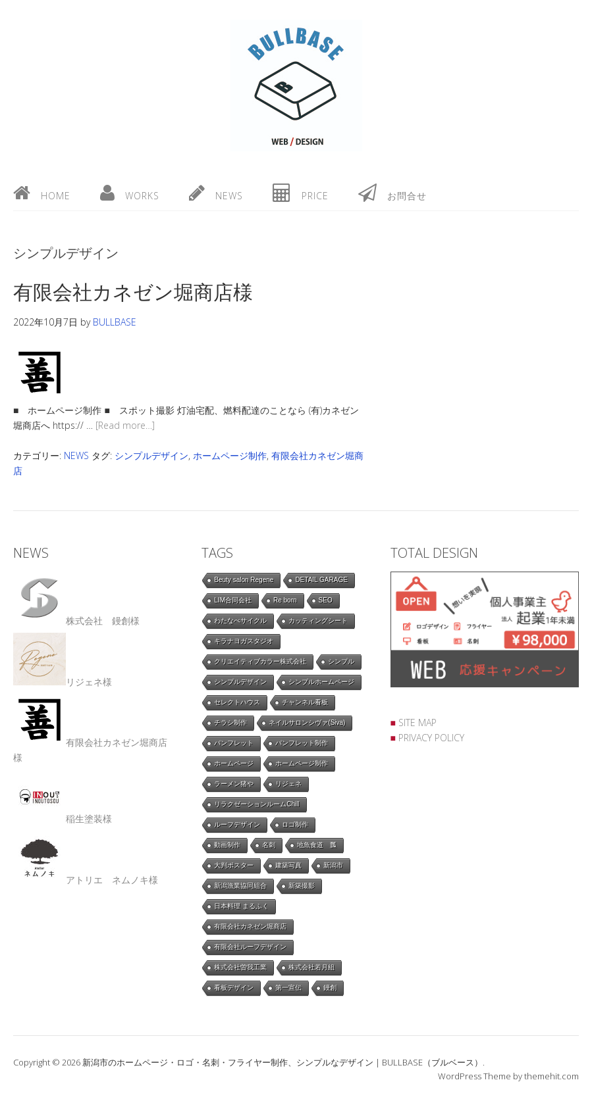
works (129, 193)
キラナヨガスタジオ (243, 641)
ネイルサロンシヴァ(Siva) (307, 722)
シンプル (341, 661)
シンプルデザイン (151, 455)
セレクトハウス (237, 702)
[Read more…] (125, 425)
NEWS (76, 455)
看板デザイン (234, 987)
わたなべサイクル (240, 620)
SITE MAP (417, 722)
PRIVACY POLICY (431, 737)
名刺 (268, 844)
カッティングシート (318, 620)
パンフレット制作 (301, 743)
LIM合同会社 (233, 600)
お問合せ (392, 193)
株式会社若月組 (311, 967)
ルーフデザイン (237, 824)
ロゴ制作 (295, 824)
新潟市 (333, 865)
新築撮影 (301, 885)
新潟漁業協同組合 (240, 885)
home (41, 193)
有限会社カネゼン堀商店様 (133, 291)
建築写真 (288, 865)
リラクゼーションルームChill (256, 804)
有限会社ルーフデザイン (250, 946)
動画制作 (227, 844)
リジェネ (288, 783)
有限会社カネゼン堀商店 (250, 926)
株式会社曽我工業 (240, 967)
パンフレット (234, 743)
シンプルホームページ (321, 681)
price (301, 193)
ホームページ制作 (230, 455)
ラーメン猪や (234, 783)
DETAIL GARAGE (321, 579)
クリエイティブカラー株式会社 (260, 661)
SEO (326, 600)
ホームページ (234, 763)
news (216, 193)
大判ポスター (234, 865)
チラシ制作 (230, 722)
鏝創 (329, 987)
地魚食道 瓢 (316, 844)
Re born (285, 600)
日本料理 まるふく (241, 906)
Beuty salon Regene (243, 579)
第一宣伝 (288, 987)
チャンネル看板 (305, 702)
